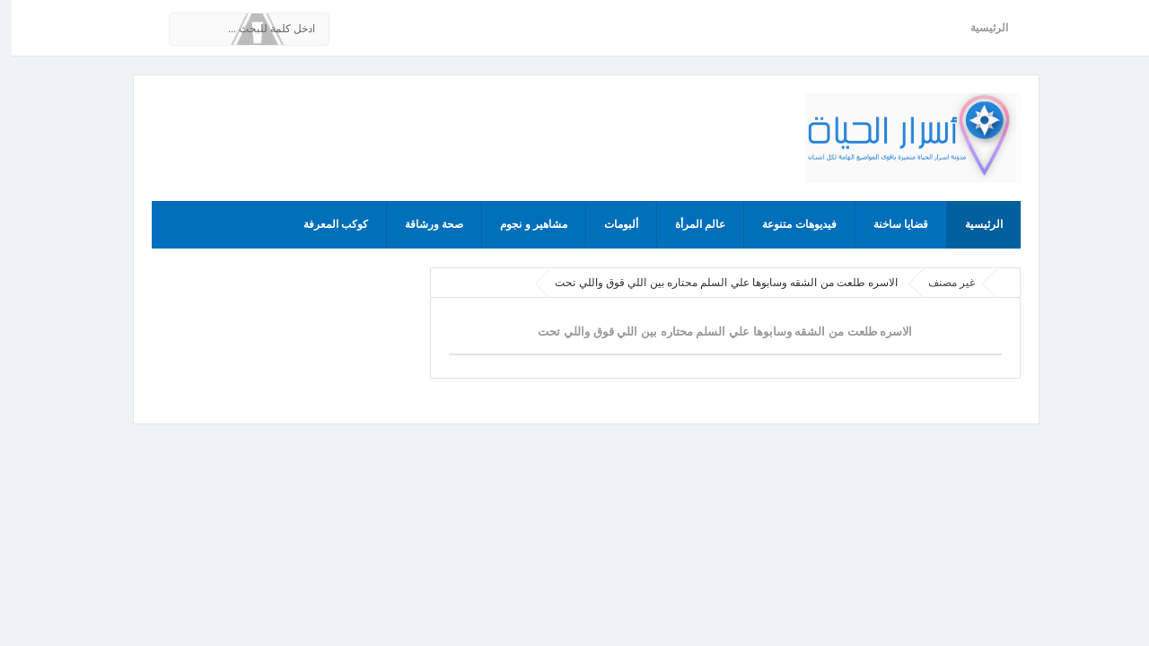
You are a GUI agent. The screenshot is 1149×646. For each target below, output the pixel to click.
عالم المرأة (688, 224)
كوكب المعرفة (324, 224)
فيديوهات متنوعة (787, 224)
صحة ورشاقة (422, 224)
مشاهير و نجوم (522, 224)
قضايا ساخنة (889, 224)
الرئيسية (977, 28)
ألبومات (609, 224)
